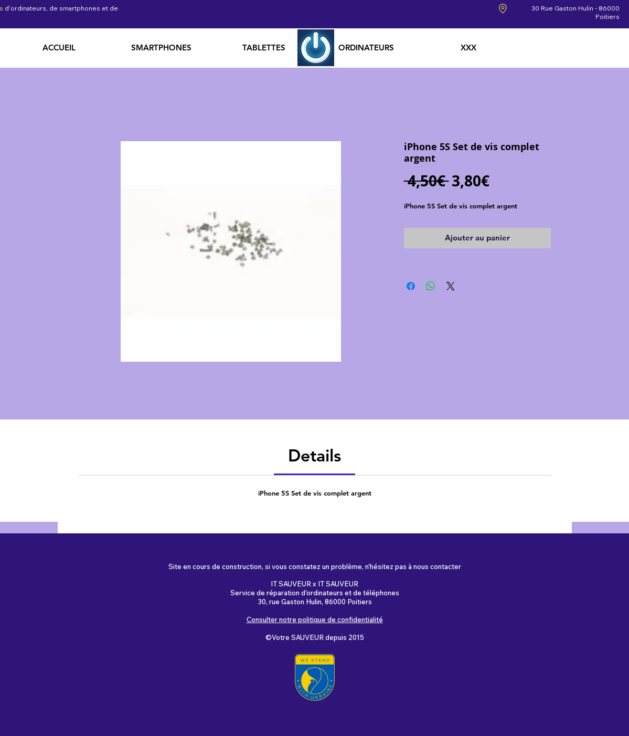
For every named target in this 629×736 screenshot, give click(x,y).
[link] (314, 455)
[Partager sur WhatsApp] (430, 286)
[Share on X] (450, 286)
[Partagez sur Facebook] (410, 286)
